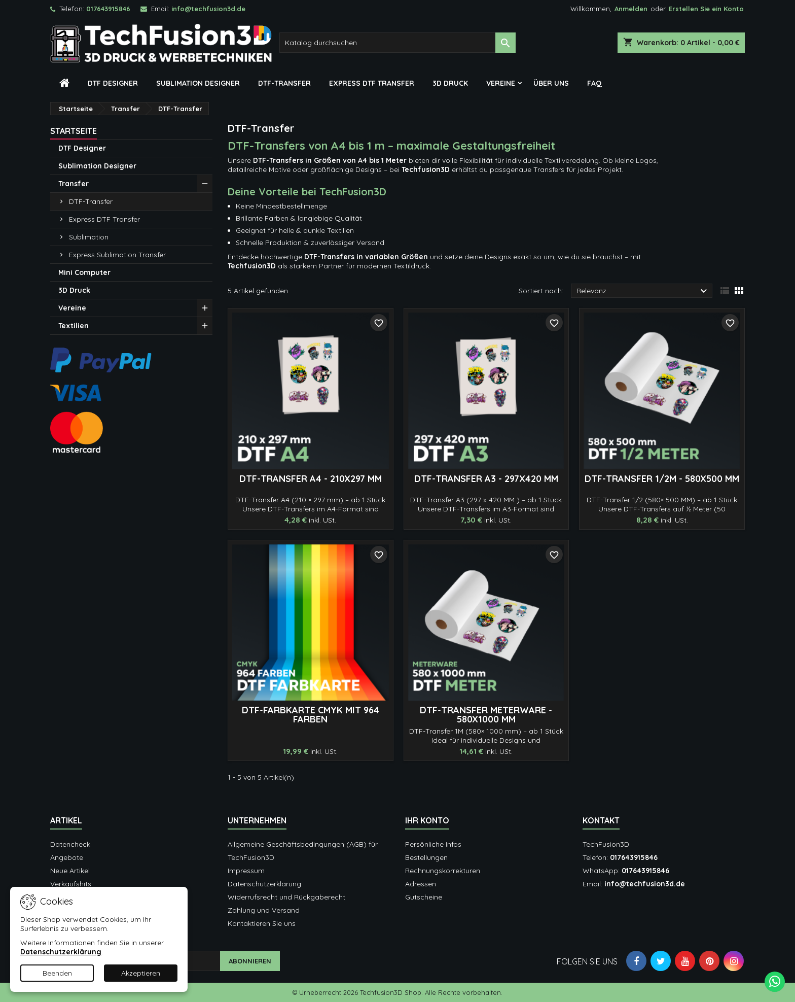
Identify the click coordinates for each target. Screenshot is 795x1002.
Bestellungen (426, 857)
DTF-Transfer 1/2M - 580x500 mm (662, 479)
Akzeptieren (140, 973)
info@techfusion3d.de (208, 9)
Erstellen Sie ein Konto (706, 9)
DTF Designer (113, 83)
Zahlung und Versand (264, 910)
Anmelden (631, 9)
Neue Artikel (70, 870)
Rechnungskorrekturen (442, 870)
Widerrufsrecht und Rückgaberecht (286, 897)
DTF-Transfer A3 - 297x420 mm (486, 479)
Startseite (73, 131)
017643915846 (108, 9)
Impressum (246, 870)
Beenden (57, 973)
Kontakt (601, 820)
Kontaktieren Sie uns (262, 923)
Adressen (420, 883)
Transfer (73, 183)
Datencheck (70, 844)
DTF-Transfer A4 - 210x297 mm (310, 479)
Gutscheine (423, 897)
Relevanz (643, 291)
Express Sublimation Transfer (117, 254)
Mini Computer (84, 272)
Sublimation (89, 236)
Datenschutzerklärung (264, 883)
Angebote (66, 857)
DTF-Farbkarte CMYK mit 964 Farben (310, 714)
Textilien (73, 325)
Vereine (500, 83)
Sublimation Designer (198, 83)
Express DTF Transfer (371, 83)
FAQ (594, 83)
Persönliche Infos (433, 844)
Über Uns (551, 83)
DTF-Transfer (284, 83)
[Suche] (397, 42)
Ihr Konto (427, 820)
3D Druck (450, 83)
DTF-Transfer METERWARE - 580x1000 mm (486, 714)
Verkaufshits (70, 883)
